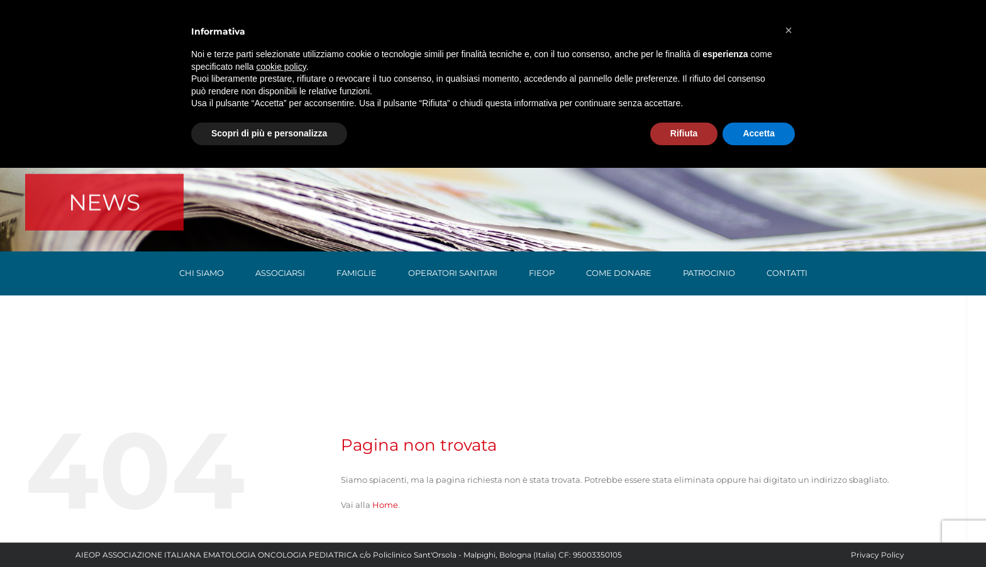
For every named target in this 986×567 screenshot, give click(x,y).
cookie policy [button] (281, 67)
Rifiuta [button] (684, 133)
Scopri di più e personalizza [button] (269, 133)
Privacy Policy (877, 554)
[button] (788, 30)
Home (385, 505)
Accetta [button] (759, 133)
